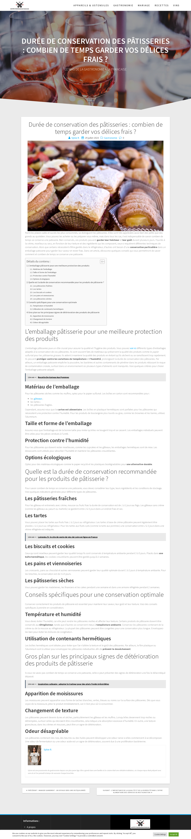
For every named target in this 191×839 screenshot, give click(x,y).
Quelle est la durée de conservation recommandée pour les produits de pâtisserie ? (66, 282)
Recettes (162, 5)
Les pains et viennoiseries (43, 295)
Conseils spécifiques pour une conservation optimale (52, 302)
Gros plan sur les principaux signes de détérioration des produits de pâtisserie (63, 312)
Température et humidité (43, 306)
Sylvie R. (75, 137)
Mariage (144, 5)
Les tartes (37, 289)
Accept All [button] (173, 834)
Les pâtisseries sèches (42, 299)
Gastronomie (123, 5)
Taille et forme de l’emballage (45, 272)
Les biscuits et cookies (42, 292)
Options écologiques (41, 279)
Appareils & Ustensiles (91, 5)
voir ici (133, 348)
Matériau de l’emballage (42, 269)
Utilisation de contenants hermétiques (48, 309)
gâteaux (38, 398)
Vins (176, 5)
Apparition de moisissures (43, 316)
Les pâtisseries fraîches (42, 286)
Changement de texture (42, 319)
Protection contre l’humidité (44, 275)
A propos (31, 827)
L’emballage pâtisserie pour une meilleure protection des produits (58, 265)
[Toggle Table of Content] (101, 261)
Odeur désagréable (41, 322)
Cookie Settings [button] (160, 834)
